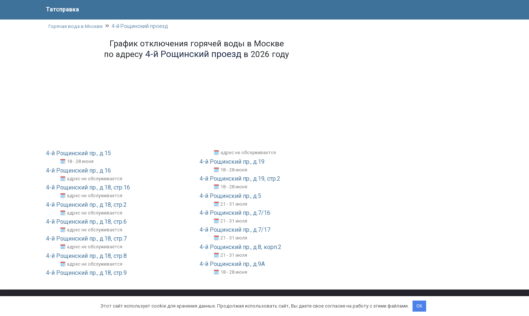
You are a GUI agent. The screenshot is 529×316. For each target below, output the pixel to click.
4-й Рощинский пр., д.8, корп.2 (240, 247)
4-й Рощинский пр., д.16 (78, 170)
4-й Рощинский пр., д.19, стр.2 (239, 178)
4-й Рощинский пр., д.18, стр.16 (88, 187)
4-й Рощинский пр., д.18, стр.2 (86, 204)
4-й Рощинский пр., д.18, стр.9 (86, 273)
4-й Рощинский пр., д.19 (231, 162)
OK (419, 306)
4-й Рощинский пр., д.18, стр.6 (86, 222)
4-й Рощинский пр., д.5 (230, 195)
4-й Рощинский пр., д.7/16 (234, 213)
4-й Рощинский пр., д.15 (78, 153)
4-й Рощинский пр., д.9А (232, 264)
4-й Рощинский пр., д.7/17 (234, 230)
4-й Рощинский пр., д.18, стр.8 (86, 255)
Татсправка (62, 9)
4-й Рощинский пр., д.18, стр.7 (86, 238)
